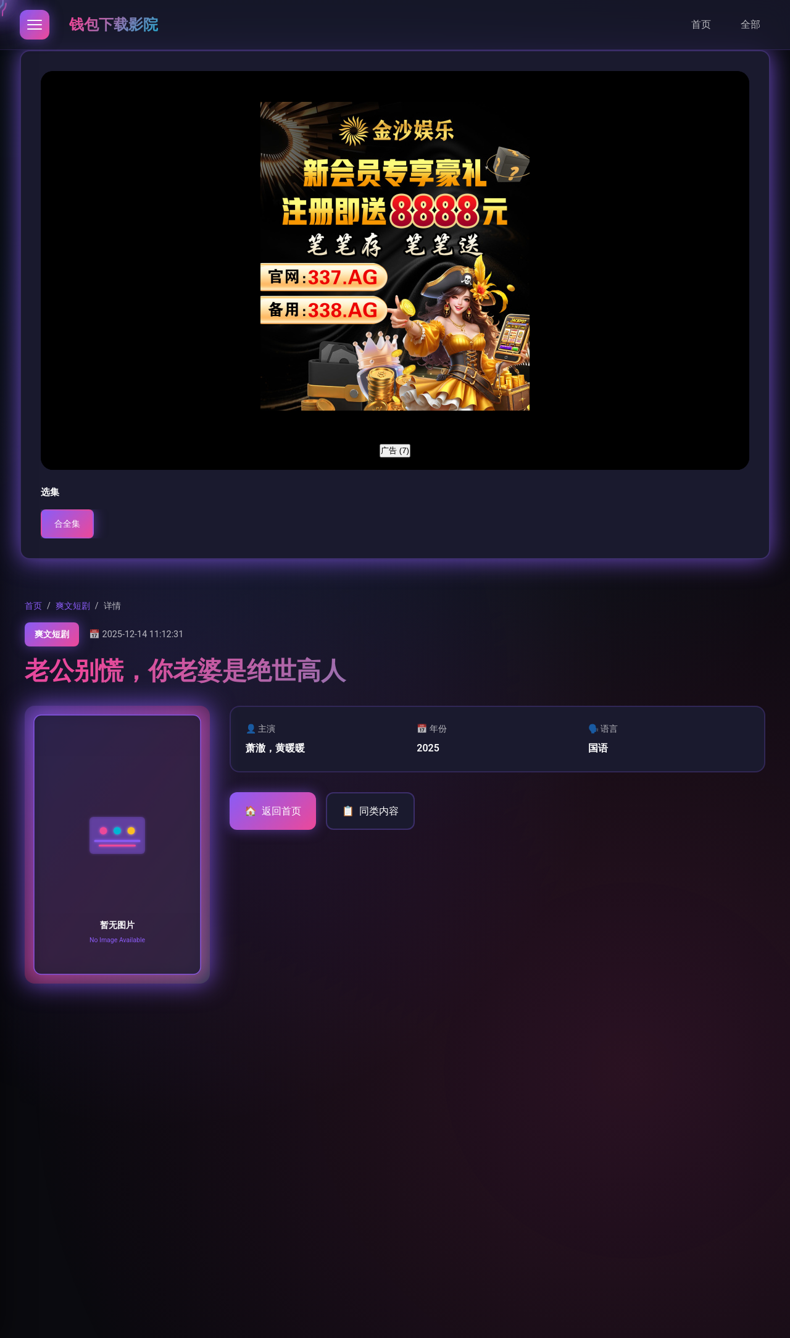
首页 (701, 24)
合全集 (67, 524)
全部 (750, 24)
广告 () (395, 450)
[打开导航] (34, 25)
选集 (50, 492)
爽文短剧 (73, 606)
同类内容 (370, 811)
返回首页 (272, 811)
